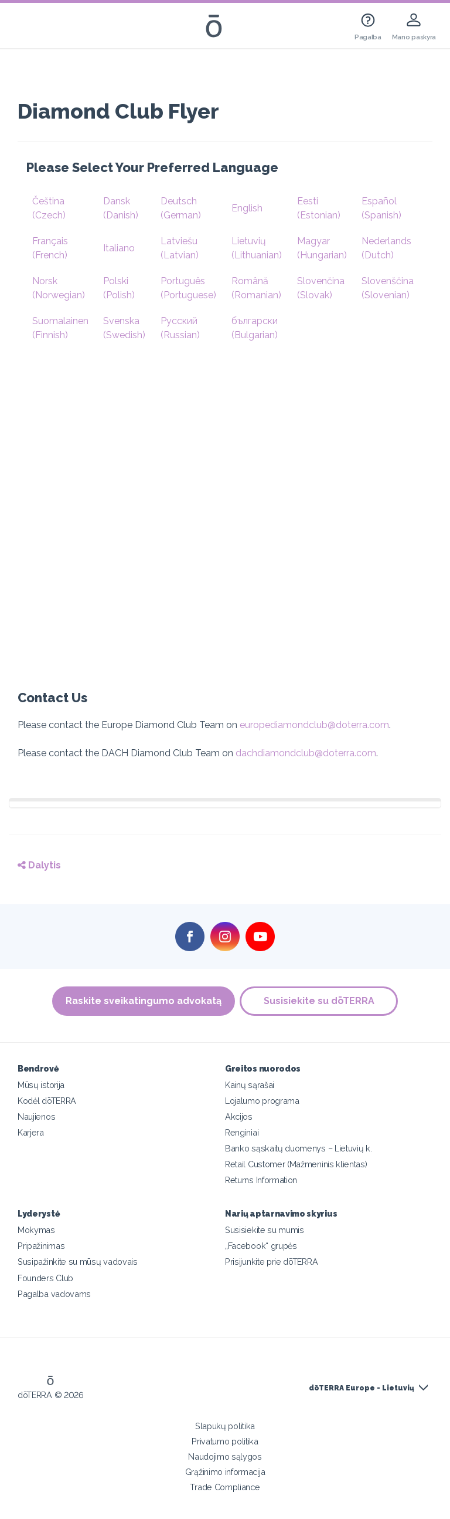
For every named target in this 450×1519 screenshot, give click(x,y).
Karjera (31, 1132)
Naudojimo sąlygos (225, 1456)
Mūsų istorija (41, 1085)
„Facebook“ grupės (261, 1246)
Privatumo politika (225, 1441)
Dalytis (39, 865)
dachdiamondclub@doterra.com (306, 753)
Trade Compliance (225, 1487)
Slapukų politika (225, 1426)
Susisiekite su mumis (264, 1230)
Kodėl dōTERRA (47, 1101)
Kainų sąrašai (249, 1085)
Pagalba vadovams (54, 1294)
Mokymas (36, 1230)
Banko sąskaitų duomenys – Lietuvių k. (298, 1148)
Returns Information (261, 1180)
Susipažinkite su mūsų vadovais (78, 1262)
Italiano (119, 248)
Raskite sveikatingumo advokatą (143, 1000)
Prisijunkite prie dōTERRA (271, 1262)
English (246, 208)
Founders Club (45, 1278)
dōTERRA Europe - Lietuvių (361, 1388)
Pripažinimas (41, 1246)
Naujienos (36, 1116)
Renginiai (241, 1132)
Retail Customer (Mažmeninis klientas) (296, 1164)
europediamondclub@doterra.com (314, 724)
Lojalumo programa (262, 1101)
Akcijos (239, 1116)
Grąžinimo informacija (225, 1472)
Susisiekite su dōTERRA (319, 1000)
